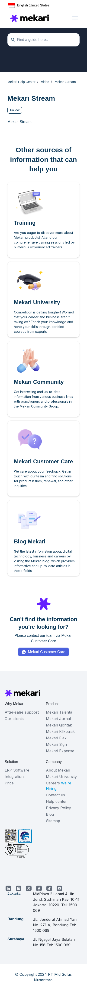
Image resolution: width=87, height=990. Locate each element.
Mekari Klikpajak (60, 731)
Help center (56, 801)
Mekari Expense (60, 751)
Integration (14, 776)
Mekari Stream (19, 122)
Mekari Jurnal (58, 718)
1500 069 (41, 930)
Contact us (55, 795)
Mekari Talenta (59, 712)
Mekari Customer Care (46, 652)
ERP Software (17, 770)
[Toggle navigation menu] (75, 18)
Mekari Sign (56, 744)
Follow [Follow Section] (14, 110)
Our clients (14, 718)
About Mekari (58, 770)
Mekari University (61, 776)
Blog (50, 814)
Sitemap (53, 820)
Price (9, 783)
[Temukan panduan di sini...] (43, 39)
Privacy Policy (58, 808)
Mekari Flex (56, 738)
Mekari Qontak (59, 725)
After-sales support (22, 712)
